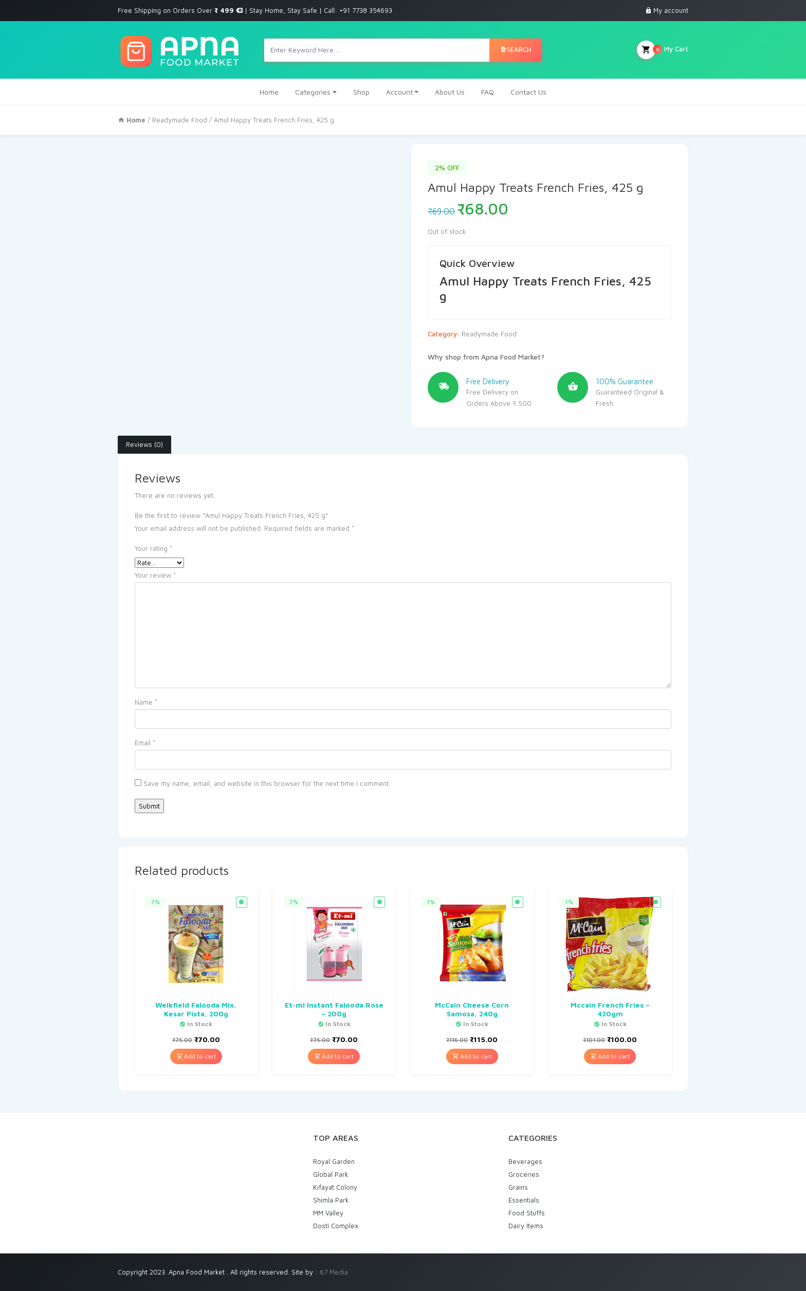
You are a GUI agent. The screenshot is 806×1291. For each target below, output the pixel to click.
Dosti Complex (335, 1226)
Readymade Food (179, 120)
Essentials (523, 1200)
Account (399, 91)
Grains (518, 1187)
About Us (450, 91)
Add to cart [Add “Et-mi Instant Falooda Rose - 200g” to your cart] (334, 1056)
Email (145, 743)
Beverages (525, 1161)
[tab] (144, 445)
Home (269, 91)
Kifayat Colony (335, 1187)
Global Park (331, 1174)
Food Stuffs (526, 1213)
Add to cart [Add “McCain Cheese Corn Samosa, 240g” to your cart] (472, 1056)
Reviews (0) (144, 444)
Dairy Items (525, 1226)
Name (146, 702)
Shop (361, 91)
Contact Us (528, 91)
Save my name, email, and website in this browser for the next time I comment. (266, 783)
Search (515, 49)
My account (670, 10)
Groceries (523, 1174)
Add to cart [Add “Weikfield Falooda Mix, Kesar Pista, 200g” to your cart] (196, 1056)
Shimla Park (331, 1200)
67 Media (334, 1272)
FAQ (487, 91)
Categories (313, 91)
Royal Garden (334, 1161)
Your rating (153, 548)
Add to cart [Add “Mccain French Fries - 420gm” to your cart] (610, 1056)
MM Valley (328, 1213)
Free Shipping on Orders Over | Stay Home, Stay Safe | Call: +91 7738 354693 (255, 10)
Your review (155, 575)
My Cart (662, 50)
